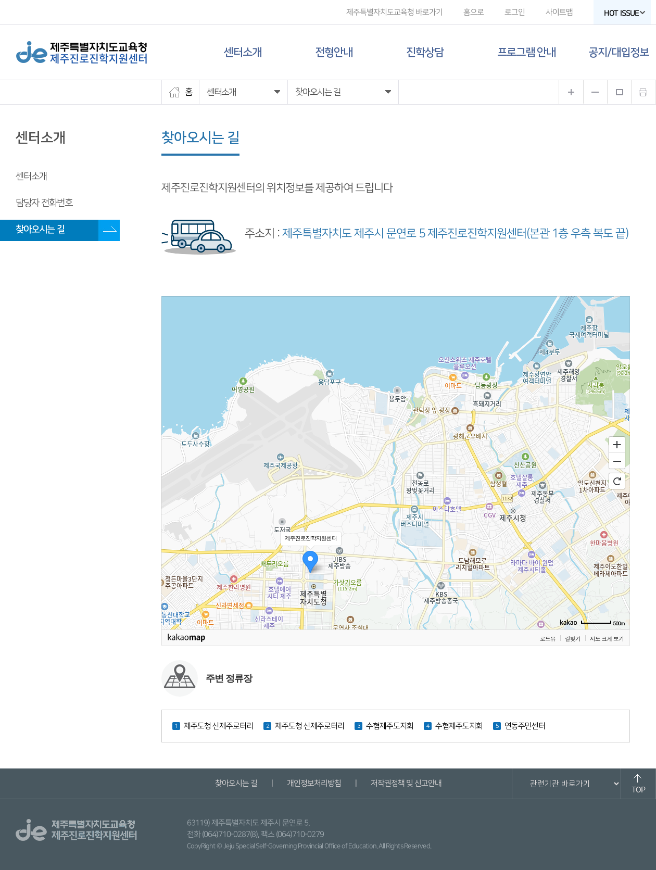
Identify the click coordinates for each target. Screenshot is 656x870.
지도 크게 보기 (607, 638)
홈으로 (473, 12)
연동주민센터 (524, 726)
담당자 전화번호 (44, 203)
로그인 (514, 12)
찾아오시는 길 (40, 229)
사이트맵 (559, 12)
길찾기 (573, 638)
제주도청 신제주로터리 (218, 726)
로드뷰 (548, 638)
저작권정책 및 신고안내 (405, 783)
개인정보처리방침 (313, 783)
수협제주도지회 (389, 726)
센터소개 (242, 52)
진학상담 (425, 52)
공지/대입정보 (618, 52)
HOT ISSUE (625, 13)
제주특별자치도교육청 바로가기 (394, 12)
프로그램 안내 (526, 52)
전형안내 (333, 52)
